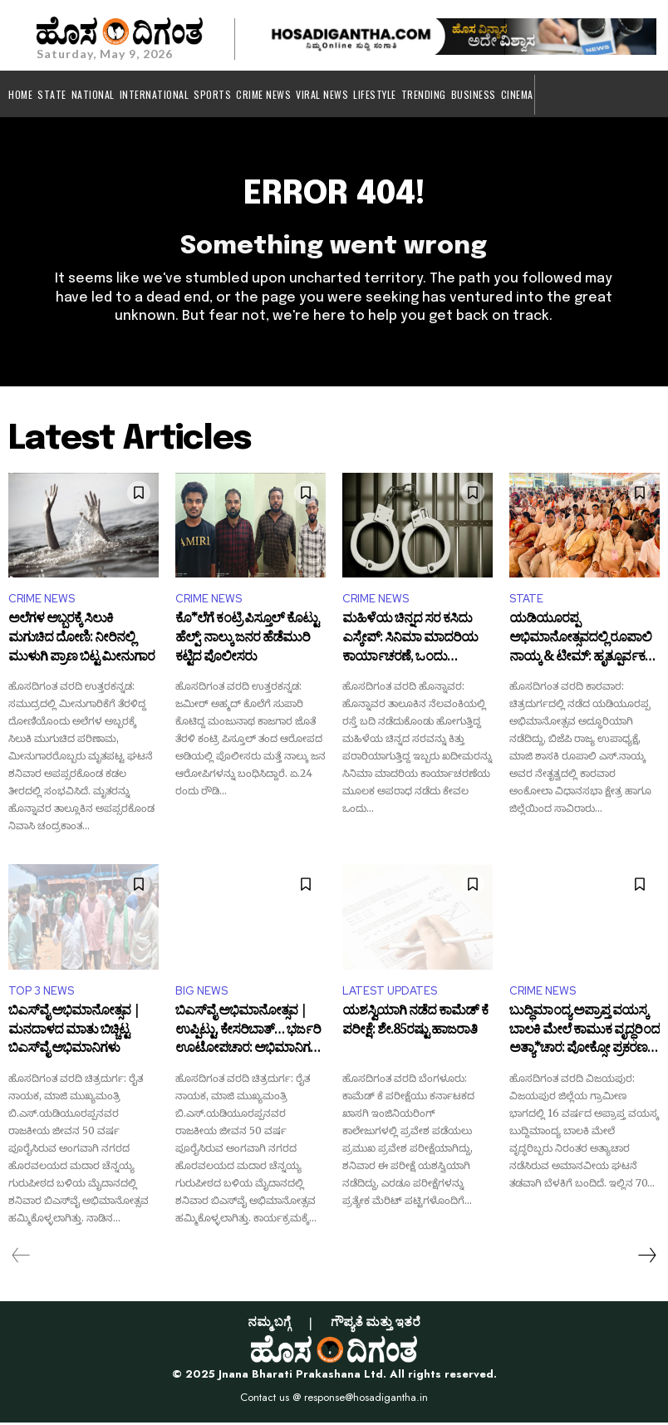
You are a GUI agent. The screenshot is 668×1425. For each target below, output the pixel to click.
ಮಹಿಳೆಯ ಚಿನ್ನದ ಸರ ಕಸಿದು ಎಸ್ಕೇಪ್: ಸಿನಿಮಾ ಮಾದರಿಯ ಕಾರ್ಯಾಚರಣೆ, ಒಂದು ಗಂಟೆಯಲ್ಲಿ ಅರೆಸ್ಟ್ (410, 643)
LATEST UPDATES (389, 993)
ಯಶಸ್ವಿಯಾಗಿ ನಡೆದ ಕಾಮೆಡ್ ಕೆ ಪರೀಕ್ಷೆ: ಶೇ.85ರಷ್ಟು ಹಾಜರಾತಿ (415, 1026)
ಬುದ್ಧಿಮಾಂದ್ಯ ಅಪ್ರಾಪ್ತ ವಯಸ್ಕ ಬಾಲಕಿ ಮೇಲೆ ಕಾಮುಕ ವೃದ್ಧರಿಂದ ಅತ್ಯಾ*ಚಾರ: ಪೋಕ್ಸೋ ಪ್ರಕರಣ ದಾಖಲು (584, 1035)
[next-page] (646, 1258)
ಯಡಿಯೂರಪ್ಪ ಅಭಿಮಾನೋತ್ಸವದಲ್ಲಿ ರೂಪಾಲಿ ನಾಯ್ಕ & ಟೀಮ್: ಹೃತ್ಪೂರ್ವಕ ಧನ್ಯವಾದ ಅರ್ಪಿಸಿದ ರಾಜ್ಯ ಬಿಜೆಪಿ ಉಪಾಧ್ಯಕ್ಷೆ (582, 643)
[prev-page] (21, 1258)
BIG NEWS (201, 993)
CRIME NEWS (41, 602)
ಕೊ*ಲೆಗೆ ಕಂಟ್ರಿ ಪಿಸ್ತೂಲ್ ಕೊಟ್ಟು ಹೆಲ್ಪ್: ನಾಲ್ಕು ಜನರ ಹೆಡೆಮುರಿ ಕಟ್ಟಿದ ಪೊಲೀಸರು (246, 643)
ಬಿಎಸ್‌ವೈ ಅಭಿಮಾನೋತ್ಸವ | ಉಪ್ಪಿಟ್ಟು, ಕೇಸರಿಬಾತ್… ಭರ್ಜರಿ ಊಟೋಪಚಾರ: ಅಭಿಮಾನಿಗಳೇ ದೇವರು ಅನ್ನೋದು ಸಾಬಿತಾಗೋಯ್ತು (249, 1035)
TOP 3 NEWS (41, 993)
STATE (526, 602)
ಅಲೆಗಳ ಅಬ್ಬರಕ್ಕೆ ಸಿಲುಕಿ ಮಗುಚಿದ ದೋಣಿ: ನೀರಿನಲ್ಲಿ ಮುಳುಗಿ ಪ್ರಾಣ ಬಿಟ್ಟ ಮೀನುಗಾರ (81, 643)
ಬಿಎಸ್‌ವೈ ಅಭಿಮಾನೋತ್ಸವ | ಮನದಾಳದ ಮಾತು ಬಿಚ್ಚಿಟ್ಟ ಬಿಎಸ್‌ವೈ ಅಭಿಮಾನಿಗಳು (74, 1035)
